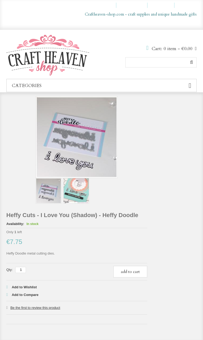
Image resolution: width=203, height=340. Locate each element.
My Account (102, 5)
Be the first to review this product (35, 308)
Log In (188, 5)
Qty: (9, 270)
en (181, 23)
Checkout (163, 5)
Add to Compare (25, 295)
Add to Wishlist (24, 287)
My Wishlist (134, 5)
